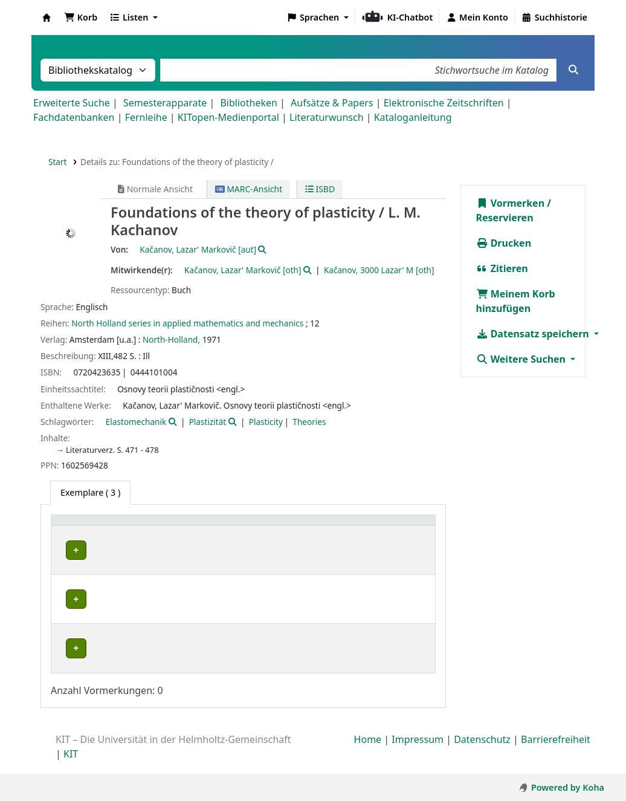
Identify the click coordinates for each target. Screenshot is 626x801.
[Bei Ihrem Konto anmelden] (477, 17)
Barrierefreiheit (555, 752)
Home (368, 752)
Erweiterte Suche (71, 102)
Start (57, 161)
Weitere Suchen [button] (522, 359)
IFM (69, 599)
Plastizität (208, 421)
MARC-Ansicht (249, 189)
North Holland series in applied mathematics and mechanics (187, 323)
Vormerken (510, 203)
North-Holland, (171, 339)
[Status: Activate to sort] (360, 526)
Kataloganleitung (413, 117)
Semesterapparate (165, 102)
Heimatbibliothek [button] (94, 526)
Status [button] (353, 526)
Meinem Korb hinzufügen (515, 301)
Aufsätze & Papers (332, 102)
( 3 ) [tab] (90, 492)
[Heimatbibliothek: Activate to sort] (110, 526)
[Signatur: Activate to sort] (297, 526)
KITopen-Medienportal (228, 117)
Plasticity (266, 421)
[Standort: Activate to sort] (215, 526)
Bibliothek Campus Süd (108, 648)
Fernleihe (146, 117)
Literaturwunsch (326, 117)
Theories (309, 421)
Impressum (418, 752)
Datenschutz (482, 752)
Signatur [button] (284, 526)
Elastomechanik (136, 421)
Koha (46, 17)
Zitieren (502, 268)
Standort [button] (194, 526)
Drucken (504, 243)
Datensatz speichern (534, 333)
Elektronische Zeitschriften (444, 102)
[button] (80, 17)
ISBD (320, 189)
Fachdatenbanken (74, 117)
